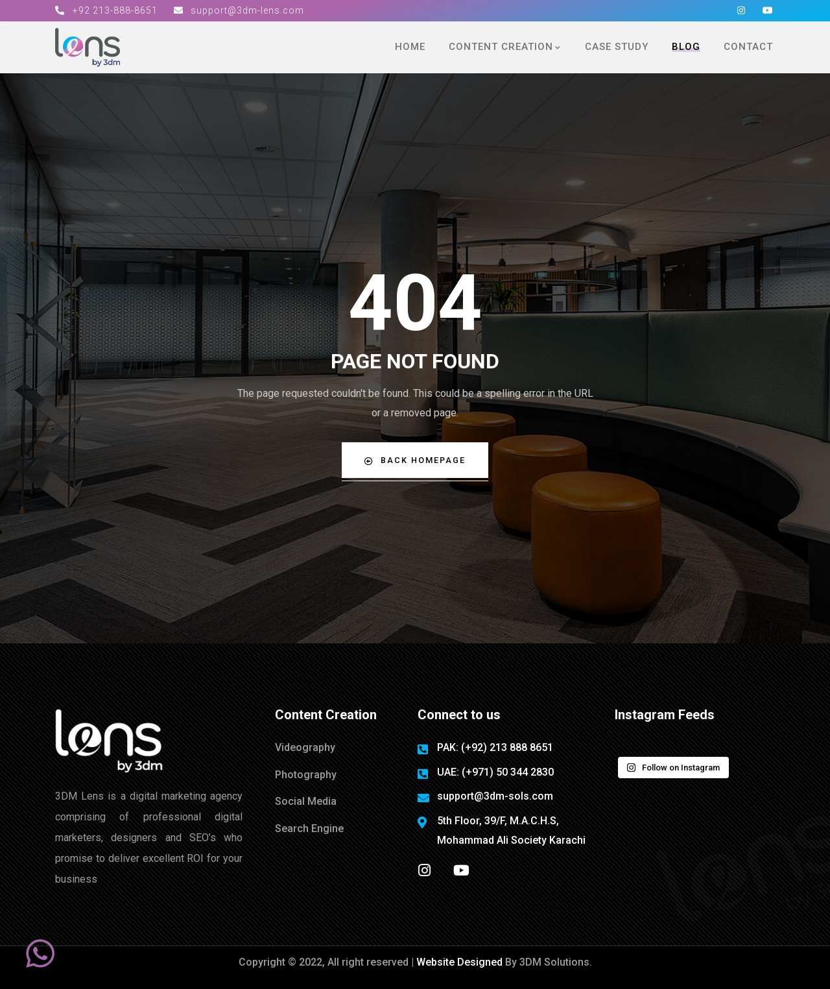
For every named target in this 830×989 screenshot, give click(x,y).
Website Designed (460, 962)
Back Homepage (415, 460)
